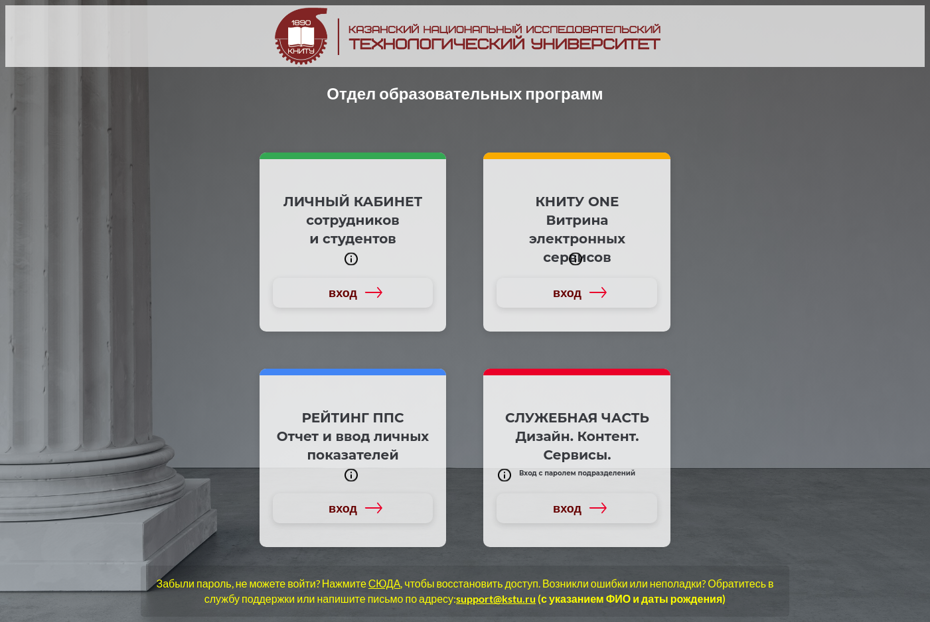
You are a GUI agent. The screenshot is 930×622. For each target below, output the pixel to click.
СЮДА (384, 583)
